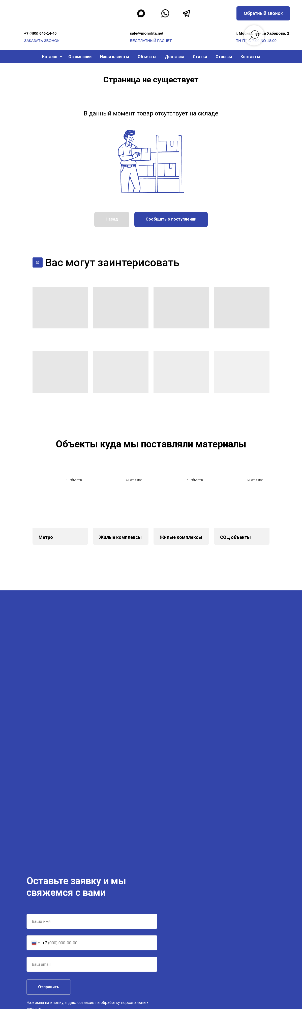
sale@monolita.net (146, 33)
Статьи (200, 56)
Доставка (174, 56)
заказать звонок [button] (41, 40)
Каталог (50, 56)
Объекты (147, 56)
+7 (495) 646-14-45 (40, 33)
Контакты (250, 56)
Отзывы (224, 56)
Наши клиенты (114, 56)
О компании (80, 56)
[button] (263, 13)
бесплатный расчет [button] (151, 40)
